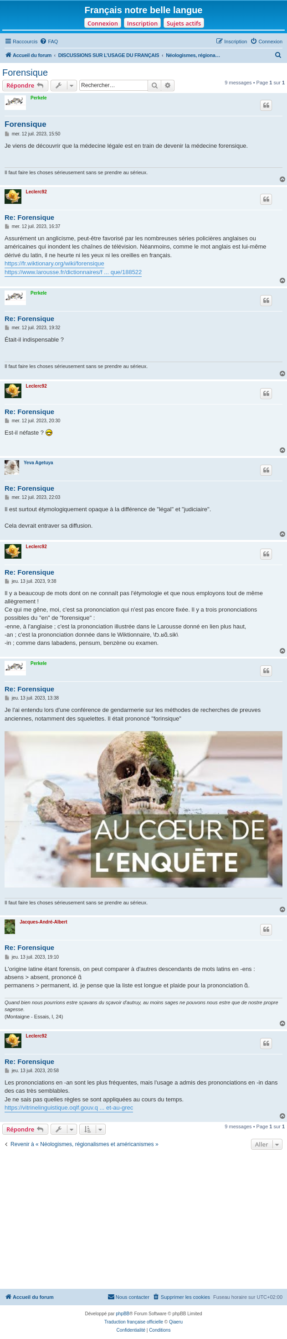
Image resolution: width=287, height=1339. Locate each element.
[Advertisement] (143, 1220)
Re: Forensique (29, 217)
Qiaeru (176, 1321)
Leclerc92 (36, 191)
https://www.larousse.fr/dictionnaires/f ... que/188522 (73, 272)
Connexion (102, 23)
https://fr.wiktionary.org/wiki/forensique (54, 263)
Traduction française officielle (133, 1321)
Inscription (142, 23)
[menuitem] (49, 41)
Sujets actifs (184, 23)
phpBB (122, 1313)
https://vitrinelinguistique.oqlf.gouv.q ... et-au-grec (69, 1107)
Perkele (39, 97)
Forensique (25, 72)
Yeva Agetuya (38, 462)
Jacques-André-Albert (43, 921)
